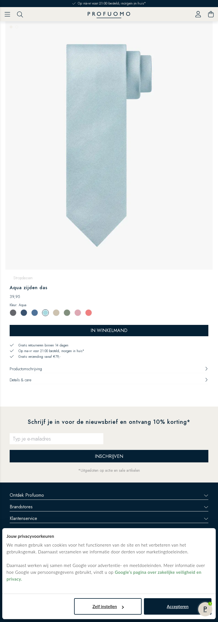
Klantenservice (109, 518)
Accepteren (178, 606)
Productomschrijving (109, 369)
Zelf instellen (108, 606)
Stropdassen (23, 278)
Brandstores (109, 506)
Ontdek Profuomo (109, 495)
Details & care (109, 380)
